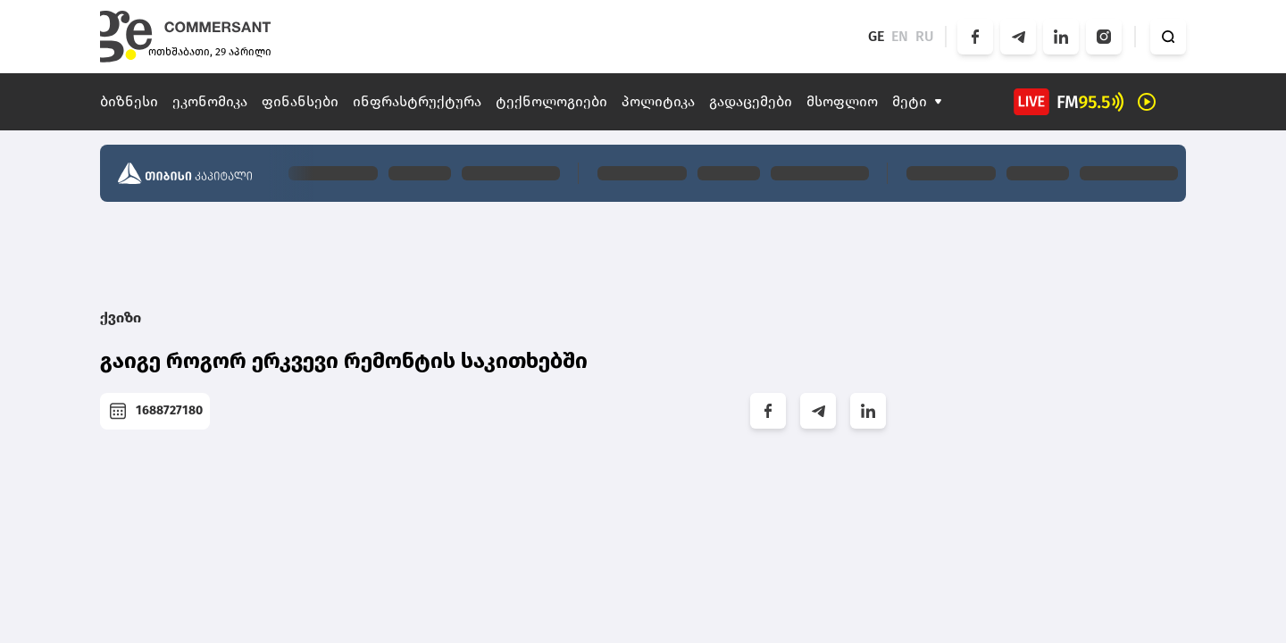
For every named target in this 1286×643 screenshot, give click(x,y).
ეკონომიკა (209, 101)
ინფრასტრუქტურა (417, 101)
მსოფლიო (842, 101)
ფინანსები (300, 101)
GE (876, 36)
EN (899, 36)
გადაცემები (750, 101)
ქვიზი (120, 317)
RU (924, 36)
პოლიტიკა (658, 101)
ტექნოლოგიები (551, 101)
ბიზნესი (129, 101)
